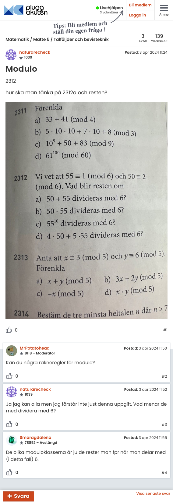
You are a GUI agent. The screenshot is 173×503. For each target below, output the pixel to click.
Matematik (17, 39)
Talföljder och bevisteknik (81, 39)
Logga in (137, 15)
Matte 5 (41, 39)
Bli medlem (140, 5)
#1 (165, 330)
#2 (164, 376)
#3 (164, 424)
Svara (22, 496)
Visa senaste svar (153, 493)
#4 (164, 473)
